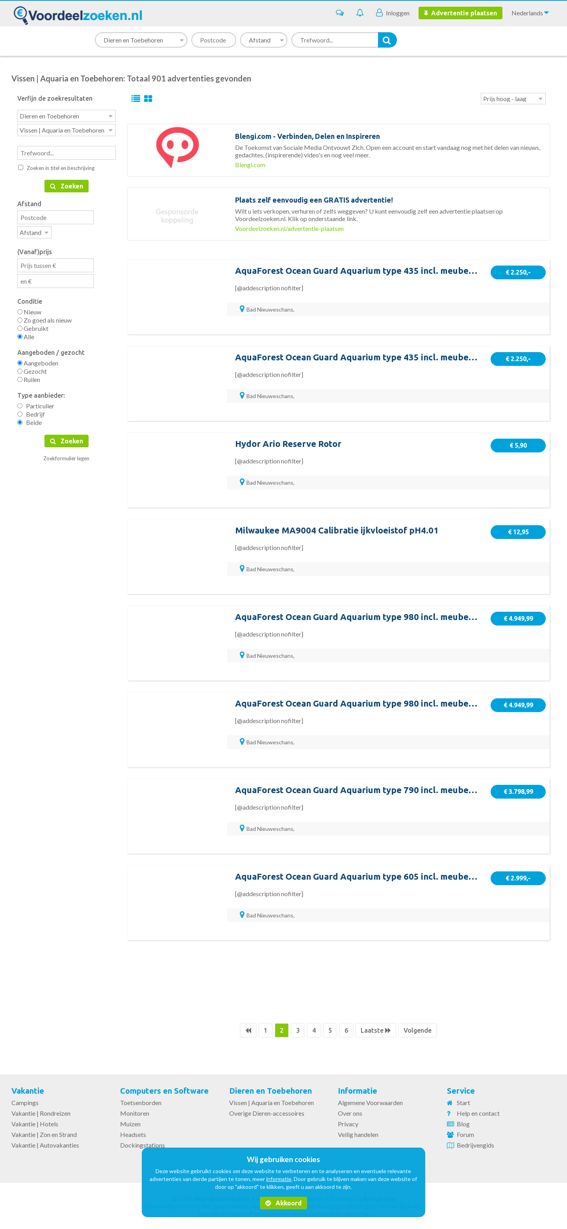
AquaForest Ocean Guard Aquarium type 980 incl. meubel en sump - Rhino (386, 617)
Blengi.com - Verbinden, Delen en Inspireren (307, 136)
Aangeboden (37, 360)
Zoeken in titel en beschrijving (56, 166)
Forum (465, 1134)
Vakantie (27, 1090)
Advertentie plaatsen (460, 13)
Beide (29, 420)
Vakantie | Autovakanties (45, 1145)
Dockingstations (142, 1145)
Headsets (133, 1134)
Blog (463, 1124)
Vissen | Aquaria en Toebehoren (271, 1102)
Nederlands (529, 13)
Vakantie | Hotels (34, 1124)
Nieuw (29, 309)
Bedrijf (31, 411)
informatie (278, 1178)
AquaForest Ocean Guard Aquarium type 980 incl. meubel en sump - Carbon (390, 703)
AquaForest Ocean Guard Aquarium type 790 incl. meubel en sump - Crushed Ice (399, 790)
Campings (25, 1102)
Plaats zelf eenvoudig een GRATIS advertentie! (314, 200)
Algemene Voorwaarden (370, 1102)
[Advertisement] (339, 981)
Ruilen (28, 377)
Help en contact (478, 1113)
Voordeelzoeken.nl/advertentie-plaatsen (289, 228)
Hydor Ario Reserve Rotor (288, 443)
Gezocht (32, 369)
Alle (25, 334)
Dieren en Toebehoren (270, 1090)
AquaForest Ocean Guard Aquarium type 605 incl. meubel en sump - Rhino (386, 876)
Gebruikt (32, 326)
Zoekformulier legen (66, 456)
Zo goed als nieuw (44, 317)
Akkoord (283, 1203)
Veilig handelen (358, 1134)
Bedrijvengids (475, 1145)
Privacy (348, 1124)
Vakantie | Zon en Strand (44, 1134)
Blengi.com (250, 164)
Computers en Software (164, 1090)
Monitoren (134, 1113)
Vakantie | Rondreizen (40, 1113)
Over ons (350, 1113)
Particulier (35, 403)
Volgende (418, 1030)
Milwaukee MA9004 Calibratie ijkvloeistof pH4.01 (337, 530)
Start (463, 1102)
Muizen (130, 1124)
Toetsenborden (140, 1102)
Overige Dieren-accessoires (266, 1113)
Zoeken (66, 184)
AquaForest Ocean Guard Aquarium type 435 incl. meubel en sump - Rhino (386, 270)
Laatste (376, 1030)
